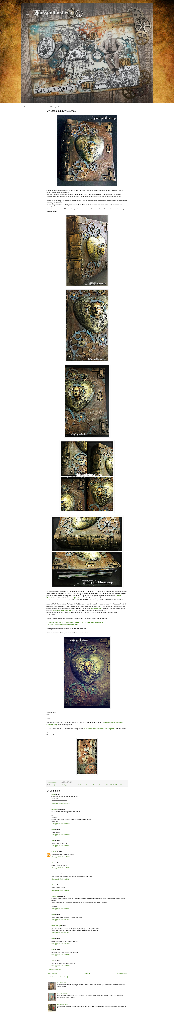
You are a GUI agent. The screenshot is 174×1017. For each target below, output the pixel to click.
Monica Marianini (96, 608)
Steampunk (102, 785)
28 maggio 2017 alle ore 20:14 (60, 932)
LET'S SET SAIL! (62, 993)
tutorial (122, 785)
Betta (53, 794)
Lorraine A (54, 809)
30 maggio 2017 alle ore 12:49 (60, 955)
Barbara (53, 852)
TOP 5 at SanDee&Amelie (113, 785)
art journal (55, 785)
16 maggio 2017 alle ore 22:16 (60, 920)
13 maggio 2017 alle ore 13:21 (60, 846)
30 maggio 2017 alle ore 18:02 (60, 966)
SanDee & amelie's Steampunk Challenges (87, 785)
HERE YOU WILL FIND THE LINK (64, 610)
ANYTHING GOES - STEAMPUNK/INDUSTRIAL (62, 624)
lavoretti (61, 785)
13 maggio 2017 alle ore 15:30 (60, 868)
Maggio (65, 785)
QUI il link (77, 598)
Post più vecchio (122, 973)
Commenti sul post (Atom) (60, 977)
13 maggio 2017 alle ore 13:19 (60, 823)
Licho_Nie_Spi (56, 926)
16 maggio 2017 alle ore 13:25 (60, 908)
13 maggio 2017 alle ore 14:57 (60, 857)
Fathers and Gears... (63, 1004)
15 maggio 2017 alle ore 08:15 (60, 879)
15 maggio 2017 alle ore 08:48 (60, 890)
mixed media (71, 785)
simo (53, 829)
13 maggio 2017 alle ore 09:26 (60, 803)
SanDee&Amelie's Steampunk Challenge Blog (100, 729)
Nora (52, 949)
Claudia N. (54, 896)
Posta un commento (55, 970)
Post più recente (52, 973)
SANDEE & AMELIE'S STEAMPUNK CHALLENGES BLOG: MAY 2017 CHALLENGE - (75, 622)
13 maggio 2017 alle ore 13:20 (60, 835)
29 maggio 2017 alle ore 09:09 (60, 944)
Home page (87, 973)
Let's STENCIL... (62, 983)
